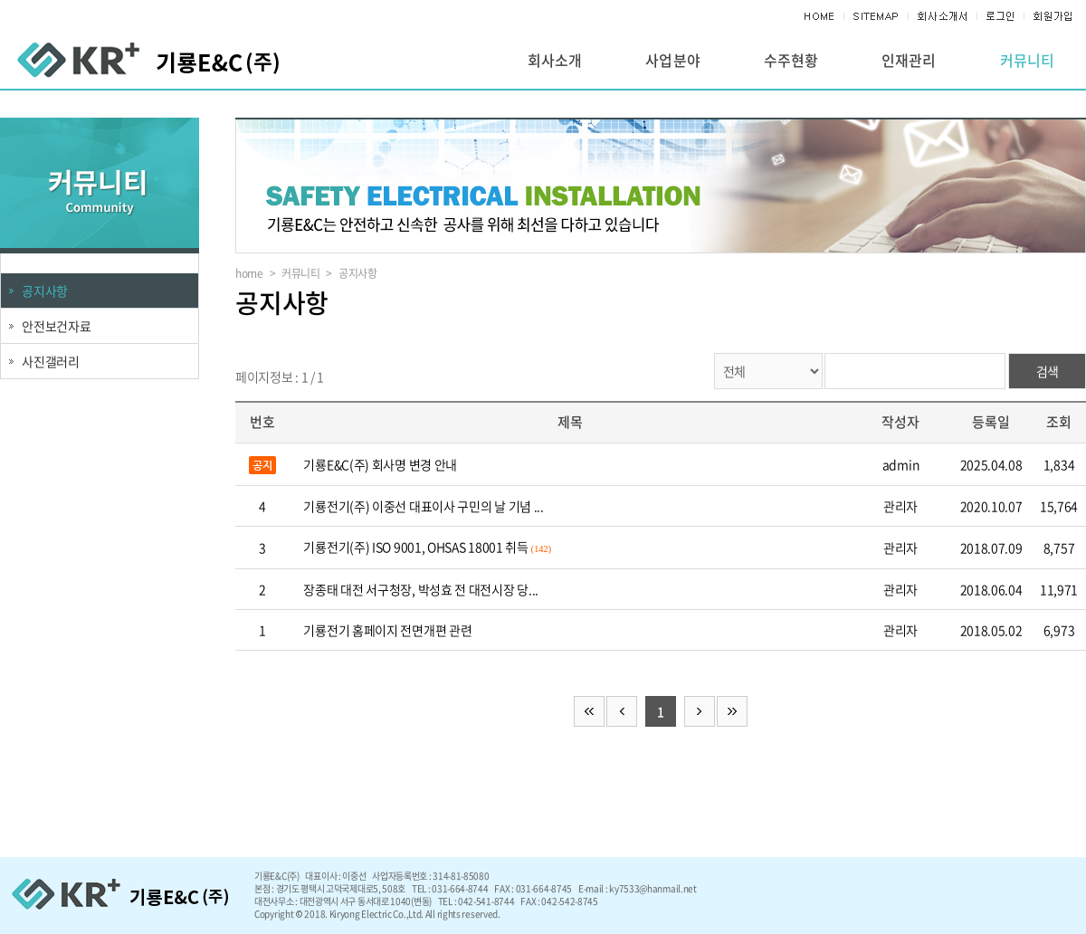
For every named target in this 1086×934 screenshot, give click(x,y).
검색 (1047, 371)
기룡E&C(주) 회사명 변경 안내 (380, 464)
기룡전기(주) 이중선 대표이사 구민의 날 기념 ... (423, 506)
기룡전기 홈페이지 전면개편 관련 (387, 630)
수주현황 (791, 60)
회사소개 (555, 60)
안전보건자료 (56, 326)
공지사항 (45, 290)
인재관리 (908, 60)
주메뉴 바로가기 (0, 0)
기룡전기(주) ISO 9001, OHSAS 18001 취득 (415, 547)
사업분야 (672, 60)
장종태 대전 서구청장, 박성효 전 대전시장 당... (420, 589)
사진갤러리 (51, 361)
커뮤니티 (1027, 60)
